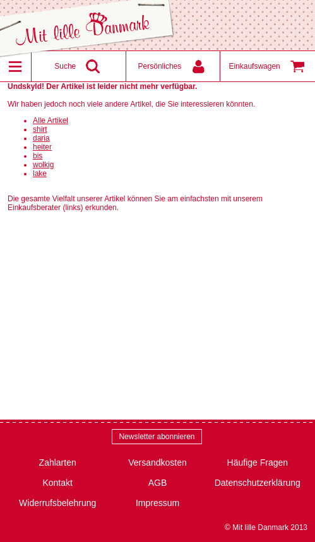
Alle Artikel (50, 120)
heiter (42, 147)
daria (41, 138)
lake (40, 173)
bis (37, 155)
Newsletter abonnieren (156, 436)
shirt (40, 129)
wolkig (43, 164)
